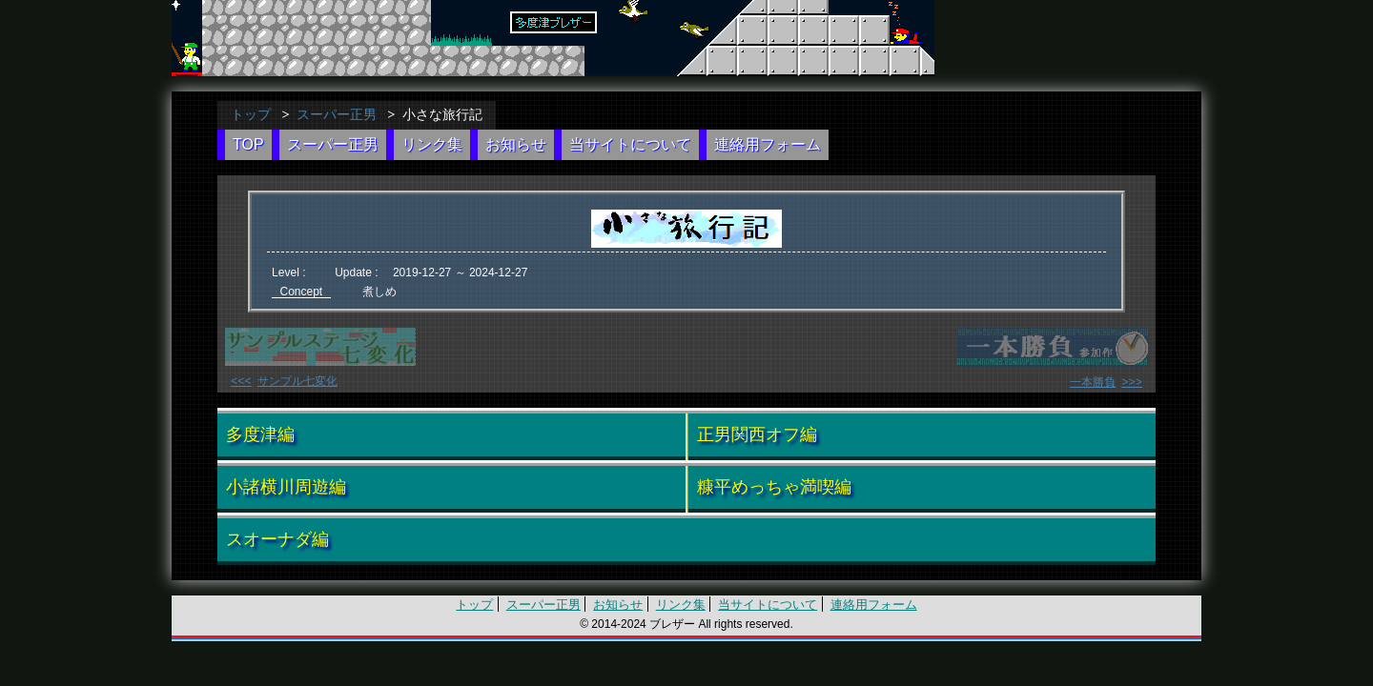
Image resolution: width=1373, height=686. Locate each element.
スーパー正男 (337, 114)
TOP (248, 144)
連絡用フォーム (767, 144)
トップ (251, 114)
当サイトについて (630, 144)
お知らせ (515, 144)
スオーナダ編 (277, 537)
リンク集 (431, 144)
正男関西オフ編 (757, 432)
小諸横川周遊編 (286, 484)
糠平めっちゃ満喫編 (774, 484)
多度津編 (260, 432)
